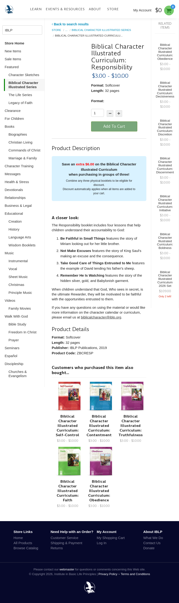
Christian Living (21, 142)
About (95, 9)
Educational (14, 213)
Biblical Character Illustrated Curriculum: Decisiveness (165, 89)
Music (9, 253)
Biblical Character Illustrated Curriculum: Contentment (99, 426)
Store (113, 9)
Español (11, 356)
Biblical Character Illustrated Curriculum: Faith (68, 491)
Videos (10, 300)
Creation (15, 221)
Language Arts (20, 237)
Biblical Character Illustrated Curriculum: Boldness (165, 241)
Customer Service (64, 538)
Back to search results (70, 24)
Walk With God (16, 316)
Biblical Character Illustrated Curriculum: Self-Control (67, 426)
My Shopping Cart (111, 538)
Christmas (16, 285)
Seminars (12, 348)
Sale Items (13, 59)
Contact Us (152, 543)
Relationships (15, 198)
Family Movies (20, 308)
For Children (14, 119)
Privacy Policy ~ (110, 574)
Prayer (14, 340)
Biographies (18, 134)
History (14, 229)
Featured (12, 67)
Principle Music (20, 293)
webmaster (66, 569)
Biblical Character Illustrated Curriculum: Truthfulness (130, 426)
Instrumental (18, 261)
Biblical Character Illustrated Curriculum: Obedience (99, 491)
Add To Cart (114, 126)
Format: (97, 101)
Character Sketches (24, 75)
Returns (57, 548)
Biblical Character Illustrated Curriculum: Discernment (165, 165)
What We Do (153, 538)
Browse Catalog (26, 548)
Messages (13, 174)
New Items (13, 51)
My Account (142, 10)
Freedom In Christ (23, 332)
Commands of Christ (25, 150)
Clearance (13, 111)
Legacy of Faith (21, 103)
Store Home (14, 43)
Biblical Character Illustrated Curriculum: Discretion (165, 127)
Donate (149, 548)
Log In (102, 543)
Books (9, 126)
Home (18, 538)
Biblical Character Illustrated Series (23, 85)
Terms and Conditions (135, 574)
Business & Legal (18, 206)
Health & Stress (17, 182)
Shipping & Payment (66, 543)
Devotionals (14, 190)
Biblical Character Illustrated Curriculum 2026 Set (164, 279)
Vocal (13, 269)
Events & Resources (65, 9)
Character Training (19, 166)
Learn (36, 9)
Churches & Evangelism (18, 374)
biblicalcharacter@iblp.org (101, 317)
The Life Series (20, 95)
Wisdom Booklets (22, 245)
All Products (23, 543)
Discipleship (14, 364)
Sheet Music (18, 277)
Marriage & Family (23, 158)
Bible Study (17, 324)
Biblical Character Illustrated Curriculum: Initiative (165, 203)
